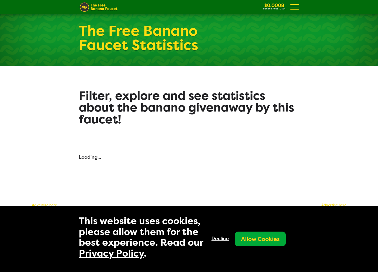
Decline (220, 238)
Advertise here (44, 204)
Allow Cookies (260, 239)
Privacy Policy (111, 253)
